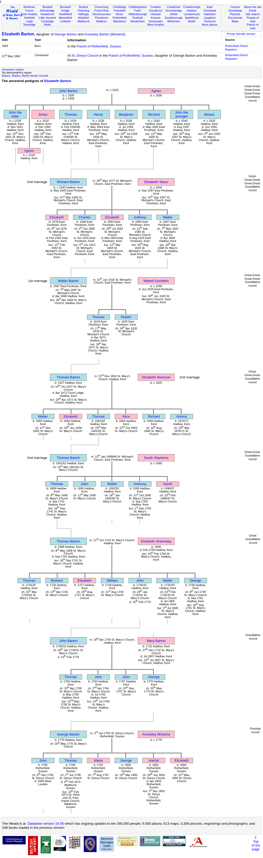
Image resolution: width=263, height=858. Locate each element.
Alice (126, 416)
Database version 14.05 (46, 823)
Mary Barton (156, 641)
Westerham (137, 21)
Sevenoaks (155, 21)
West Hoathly (155, 24)
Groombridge (173, 10)
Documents (235, 17)
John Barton (68, 91)
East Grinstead (209, 8)
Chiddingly (119, 6)
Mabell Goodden (156, 281)
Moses (209, 114)
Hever (120, 14)
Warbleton (119, 21)
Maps (235, 21)
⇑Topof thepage (255, 843)
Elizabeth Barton (18, 34)
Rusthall (138, 17)
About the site (252, 6)
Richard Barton (68, 182)
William (112, 580)
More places (210, 24)
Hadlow (191, 10)
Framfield (119, 10)
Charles (84, 217)
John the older (15, 114)
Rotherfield (119, 17)
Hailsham (209, 14)
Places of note (253, 26)
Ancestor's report (13, 69)
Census (235, 6)
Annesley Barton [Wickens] (104, 34)
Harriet (154, 760)
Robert (126, 317)
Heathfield (65, 14)
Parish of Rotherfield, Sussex (99, 46)
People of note (253, 19)
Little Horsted (47, 17)
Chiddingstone (137, 6)
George (195, 580)
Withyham (173, 21)
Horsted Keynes (156, 16)
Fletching (83, 10)
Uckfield (65, 21)
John (84, 484)
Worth (191, 21)
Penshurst (101, 17)
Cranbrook (173, 6)
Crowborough (191, 6)
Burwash (65, 6)
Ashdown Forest (29, 8)
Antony (181, 416)
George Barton (65, 34)
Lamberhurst (192, 14)
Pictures (235, 14)
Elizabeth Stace (156, 182)
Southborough (174, 17)
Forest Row (101, 10)
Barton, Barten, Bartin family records (25, 75)
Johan (43, 114)
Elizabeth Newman (156, 377)
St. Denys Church (85, 55)
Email (252, 10)
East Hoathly (29, 14)
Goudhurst (155, 10)
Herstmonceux (101, 14)
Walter (168, 217)
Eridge (65, 10)
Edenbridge (47, 10)
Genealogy (235, 10)
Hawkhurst (47, 14)
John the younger (181, 114)
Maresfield (65, 17)
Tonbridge (29, 24)
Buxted (83, 6)
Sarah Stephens (156, 458)
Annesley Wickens (156, 734)
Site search (253, 14)
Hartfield (29, 17)
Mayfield (83, 17)
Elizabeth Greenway (156, 541)
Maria (98, 760)
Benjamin (126, 114)
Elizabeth (57, 217)
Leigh (29, 21)
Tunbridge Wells (47, 23)
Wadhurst (83, 21)
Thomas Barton (68, 377)
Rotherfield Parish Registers (236, 47)
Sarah (167, 484)
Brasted (47, 6)
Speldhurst (192, 17)
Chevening (101, 6)
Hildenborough (137, 14)
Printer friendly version (241, 33)
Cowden (155, 6)
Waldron (101, 21)
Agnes (156, 91)
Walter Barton (68, 281)
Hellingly (83, 14)
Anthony (140, 217)
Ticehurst (209, 21)
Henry (98, 114)
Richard (154, 114)
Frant (137, 10)
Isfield (173, 14)
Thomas (70, 114)
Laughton (209, 17)
